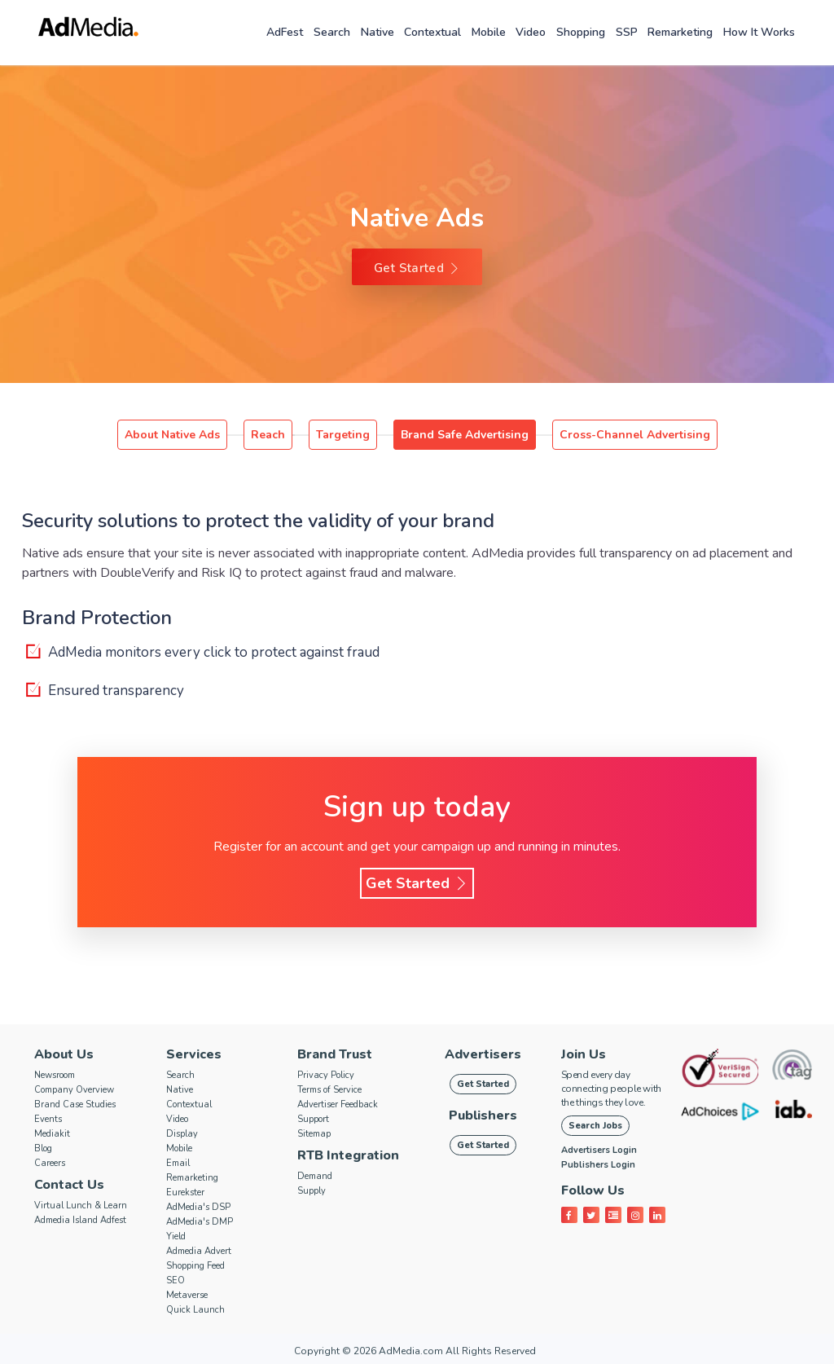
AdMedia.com (411, 1350)
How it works (759, 32)
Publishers (483, 1115)
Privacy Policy (325, 1075)
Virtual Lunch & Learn (80, 1205)
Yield (176, 1236)
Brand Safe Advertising (465, 434)
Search (332, 32)
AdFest (284, 32)
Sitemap (314, 1134)
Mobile (489, 32)
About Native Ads (172, 434)
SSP (627, 32)
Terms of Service (329, 1090)
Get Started (417, 268)
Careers (49, 1163)
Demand (314, 1176)
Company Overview (74, 1090)
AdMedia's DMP (199, 1222)
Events (48, 1119)
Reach (268, 434)
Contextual (432, 32)
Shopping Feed (195, 1266)
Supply (311, 1191)
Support (313, 1119)
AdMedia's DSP (198, 1207)
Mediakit (52, 1134)
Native (377, 32)
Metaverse (187, 1295)
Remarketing (680, 32)
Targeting (343, 434)
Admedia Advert (198, 1251)
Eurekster (185, 1192)
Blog (43, 1148)
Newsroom (54, 1075)
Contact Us (69, 1185)
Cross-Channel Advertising (635, 434)
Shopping (580, 32)
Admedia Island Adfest (80, 1220)
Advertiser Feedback (337, 1104)
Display (182, 1134)
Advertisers (483, 1054)
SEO (175, 1280)
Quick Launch (195, 1310)
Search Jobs (595, 1126)
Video (531, 32)
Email (178, 1163)
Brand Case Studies (75, 1104)
